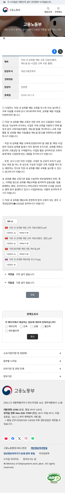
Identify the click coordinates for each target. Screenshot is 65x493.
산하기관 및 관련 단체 (13, 368)
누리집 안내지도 (11, 459)
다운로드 (11, 233)
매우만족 (13, 326)
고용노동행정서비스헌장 (15, 448)
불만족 (48, 326)
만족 (25, 326)
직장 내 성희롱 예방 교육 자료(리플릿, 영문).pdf (30, 238)
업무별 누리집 (9, 361)
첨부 (10, 221)
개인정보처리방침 (39, 448)
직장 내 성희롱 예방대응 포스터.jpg (25, 259)
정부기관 (7, 376)
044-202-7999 (23, 413)
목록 (32, 295)
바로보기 (24, 233)
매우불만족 (14, 330)
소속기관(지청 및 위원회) (15, 353)
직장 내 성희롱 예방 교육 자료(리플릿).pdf (28, 227)
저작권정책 (44, 453)
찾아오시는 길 (29, 459)
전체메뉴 (58, 10)
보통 (36, 326)
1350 (15, 409)
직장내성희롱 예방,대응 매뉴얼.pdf (24, 249)
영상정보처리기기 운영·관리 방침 (19, 453)
